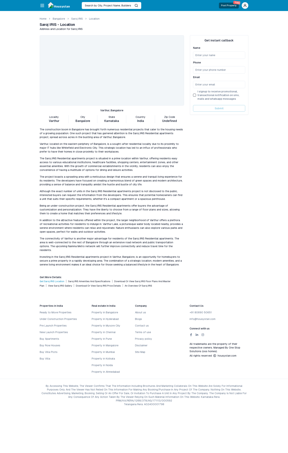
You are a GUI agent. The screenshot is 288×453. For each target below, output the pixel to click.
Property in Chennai (104, 332)
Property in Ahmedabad (106, 371)
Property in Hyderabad (105, 319)
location (94, 18)
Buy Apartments (49, 338)
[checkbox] (194, 95)
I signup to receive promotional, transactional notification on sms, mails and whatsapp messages (218, 95)
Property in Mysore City (106, 325)
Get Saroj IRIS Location (52, 281)
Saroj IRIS (77, 18)
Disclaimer (141, 345)
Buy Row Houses (50, 345)
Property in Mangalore (105, 345)
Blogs (138, 319)
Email (196, 77)
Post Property (230, 5)
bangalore (59, 18)
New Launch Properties (54, 332)
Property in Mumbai (103, 352)
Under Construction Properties (58, 319)
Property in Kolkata (103, 358)
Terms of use (143, 332)
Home (43, 18)
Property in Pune (102, 338)
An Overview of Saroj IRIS (138, 286)
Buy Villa (45, 358)
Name (196, 47)
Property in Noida (102, 365)
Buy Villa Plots (48, 352)
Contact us (142, 325)
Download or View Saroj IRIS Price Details (98, 286)
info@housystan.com (202, 319)
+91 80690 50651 (201, 312)
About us (140, 312)
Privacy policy (143, 338)
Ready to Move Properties (55, 312)
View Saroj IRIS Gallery (60, 286)
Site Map (140, 352)
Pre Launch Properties (53, 325)
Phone (197, 62)
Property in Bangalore (105, 312)
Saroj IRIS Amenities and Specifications (89, 281)
